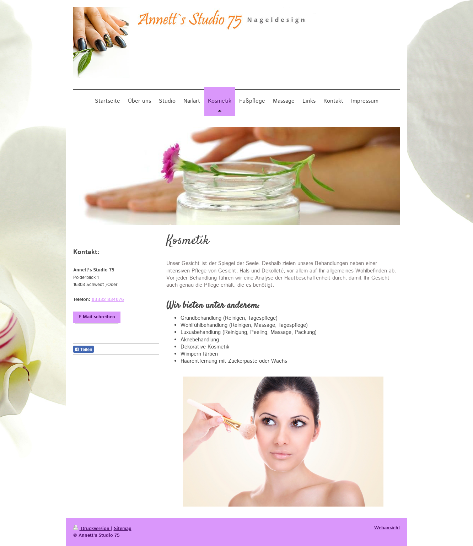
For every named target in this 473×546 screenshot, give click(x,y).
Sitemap (122, 528)
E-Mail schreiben (97, 317)
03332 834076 (108, 299)
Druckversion (92, 528)
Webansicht (387, 528)
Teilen (83, 349)
